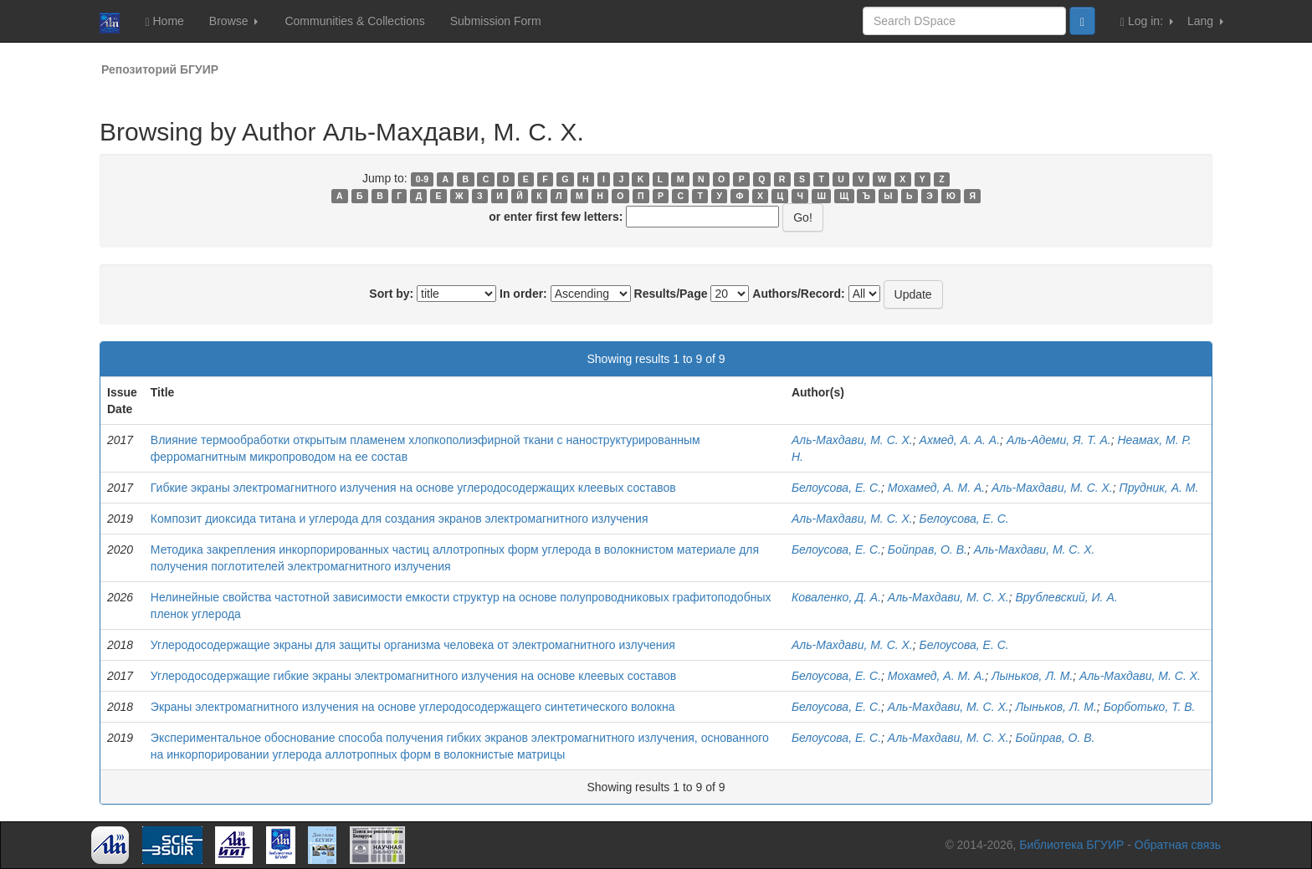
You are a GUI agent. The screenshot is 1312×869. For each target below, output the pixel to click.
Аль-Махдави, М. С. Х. (852, 440)
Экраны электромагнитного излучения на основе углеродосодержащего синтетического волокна (413, 706)
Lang (1205, 21)
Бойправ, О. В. (927, 549)
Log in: (1146, 21)
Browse (234, 21)
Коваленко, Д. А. (836, 597)
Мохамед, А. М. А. (936, 487)
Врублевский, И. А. (1066, 597)
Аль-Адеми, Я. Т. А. (1059, 440)
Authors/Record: (798, 293)
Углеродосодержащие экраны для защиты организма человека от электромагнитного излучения (413, 645)
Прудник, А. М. (1159, 487)
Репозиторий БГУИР (159, 69)
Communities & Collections (354, 21)
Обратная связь (1178, 844)
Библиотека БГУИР (1071, 844)
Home (164, 21)
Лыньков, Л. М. (1032, 675)
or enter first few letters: (556, 216)
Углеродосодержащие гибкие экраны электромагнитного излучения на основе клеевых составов (413, 675)
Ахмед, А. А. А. (960, 440)
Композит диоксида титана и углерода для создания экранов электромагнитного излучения (399, 518)
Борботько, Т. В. (1150, 706)
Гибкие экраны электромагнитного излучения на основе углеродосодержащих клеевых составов (413, 487)
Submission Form (495, 21)
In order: (523, 293)
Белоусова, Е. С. (836, 487)
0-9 (422, 179)
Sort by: (391, 293)
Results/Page (671, 293)
